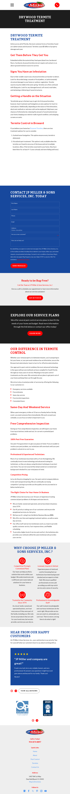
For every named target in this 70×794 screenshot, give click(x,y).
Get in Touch (35, 298)
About (35, 755)
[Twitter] (33, 791)
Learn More (35, 333)
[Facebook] (29, 791)
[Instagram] (41, 791)
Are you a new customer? (18, 234)
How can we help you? (17, 240)
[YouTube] (45, 791)
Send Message (18, 266)
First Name (14, 203)
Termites (35, 763)
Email (12, 222)
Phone (13, 215)
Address (13, 228)
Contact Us (35, 767)
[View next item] (16, 691)
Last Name (14, 209)
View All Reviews (29, 691)
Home (35, 751)
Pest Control (35, 759)
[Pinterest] (37, 791)
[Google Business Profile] (24, 791)
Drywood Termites (36, 128)
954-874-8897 (35, 742)
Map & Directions (35, 782)
